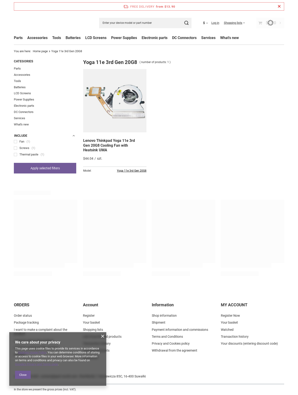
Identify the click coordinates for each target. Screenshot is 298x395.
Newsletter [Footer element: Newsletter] (90, 357)
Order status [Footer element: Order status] (23, 315)
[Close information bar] (279, 6)
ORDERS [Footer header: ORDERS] (21, 304)
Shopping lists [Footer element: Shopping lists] (93, 329)
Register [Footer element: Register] (89, 315)
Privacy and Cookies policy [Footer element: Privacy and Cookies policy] (171, 343)
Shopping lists (233, 22)
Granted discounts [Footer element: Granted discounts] (96, 350)
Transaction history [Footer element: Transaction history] (97, 343)
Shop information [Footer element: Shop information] (164, 315)
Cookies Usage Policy (32, 352)
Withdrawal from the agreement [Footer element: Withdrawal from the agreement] (174, 350)
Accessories (22, 74)
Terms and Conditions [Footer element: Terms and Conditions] (167, 336)
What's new (229, 38)
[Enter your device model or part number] (145, 23)
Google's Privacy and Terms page (36, 364)
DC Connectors (23, 112)
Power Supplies (24, 99)
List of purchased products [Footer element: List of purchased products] (102, 336)
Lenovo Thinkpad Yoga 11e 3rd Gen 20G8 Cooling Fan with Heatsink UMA (109, 145)
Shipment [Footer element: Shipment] (158, 322)
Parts (18, 38)
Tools (17, 81)
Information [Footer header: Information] (163, 304)
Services (19, 118)
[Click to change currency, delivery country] (207, 23)
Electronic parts (24, 105)
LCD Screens (22, 93)
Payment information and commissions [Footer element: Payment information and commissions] (180, 329)
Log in (215, 22)
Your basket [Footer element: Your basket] (91, 322)
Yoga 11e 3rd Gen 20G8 (131, 170)
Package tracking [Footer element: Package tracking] (26, 322)
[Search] (186, 23)
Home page (40, 51)
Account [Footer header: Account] (90, 304)
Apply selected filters (45, 168)
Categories (23, 61)
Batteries (20, 87)
